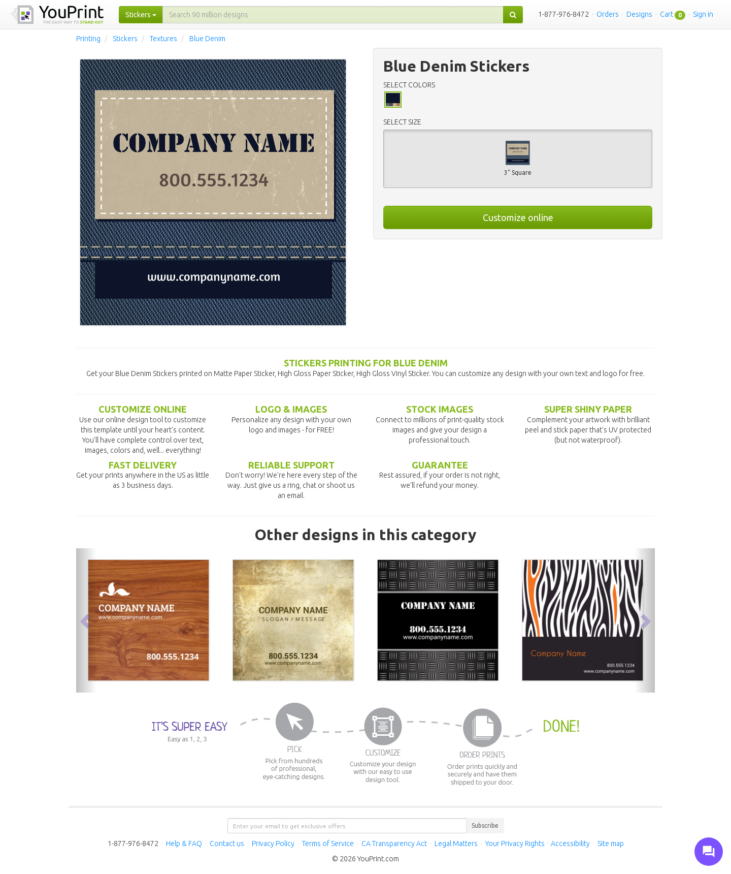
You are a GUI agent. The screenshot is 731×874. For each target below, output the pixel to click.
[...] (333, 14)
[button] (86, 620)
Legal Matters (456, 843)
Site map (610, 843)
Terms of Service (328, 843)
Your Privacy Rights (515, 843)
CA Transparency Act (394, 843)
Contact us (227, 843)
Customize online (518, 217)
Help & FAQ (184, 843)
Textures (163, 39)
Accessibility (570, 843)
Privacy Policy (273, 843)
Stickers (125, 39)
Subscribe (485, 825)
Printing (88, 39)
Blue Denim (207, 39)
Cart (666, 14)
